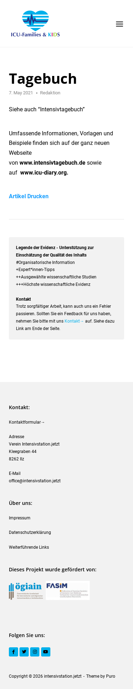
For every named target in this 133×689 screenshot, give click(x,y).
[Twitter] (24, 651)
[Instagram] (34, 651)
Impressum (20, 518)
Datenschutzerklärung (30, 532)
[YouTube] (45, 651)
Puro (110, 676)
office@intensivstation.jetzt (35, 480)
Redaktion (50, 92)
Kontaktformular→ (27, 422)
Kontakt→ (74, 321)
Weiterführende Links (29, 547)
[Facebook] (13, 651)
